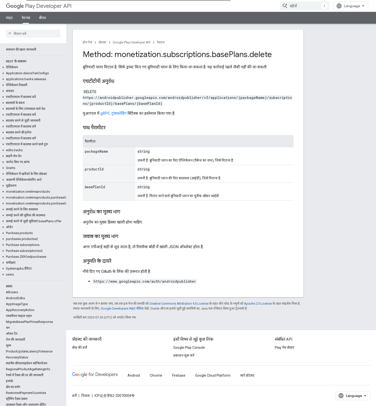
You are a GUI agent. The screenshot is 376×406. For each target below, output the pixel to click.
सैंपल (42, 18)
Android (134, 375)
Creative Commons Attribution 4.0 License (179, 303)
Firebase (178, 375)
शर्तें (74, 396)
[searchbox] (33, 33)
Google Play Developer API (131, 42)
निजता (85, 396)
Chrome (156, 375)
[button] (32, 67)
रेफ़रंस (160, 42)
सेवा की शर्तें (79, 348)
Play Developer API (39, 6)
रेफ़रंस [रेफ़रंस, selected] (26, 18)
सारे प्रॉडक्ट (247, 375)
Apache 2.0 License (258, 303)
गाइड (9, 18)
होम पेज (87, 42)
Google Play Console (189, 348)
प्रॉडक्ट (102, 42)
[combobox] (304, 5)
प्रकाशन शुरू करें (183, 355)
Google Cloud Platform (212, 375)
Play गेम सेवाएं (284, 348)
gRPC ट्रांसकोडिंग (113, 113)
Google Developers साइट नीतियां (122, 308)
